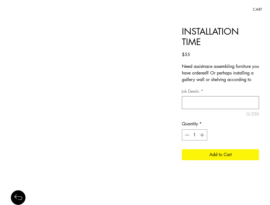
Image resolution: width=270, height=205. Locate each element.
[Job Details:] (220, 103)
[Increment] (202, 135)
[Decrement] (186, 135)
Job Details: (192, 91)
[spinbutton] (194, 135)
